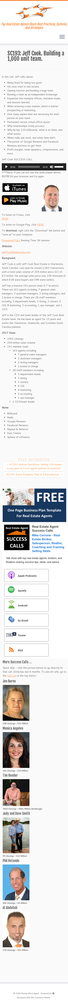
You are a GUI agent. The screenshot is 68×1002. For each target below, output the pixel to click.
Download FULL (11, 240)
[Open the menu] (62, 37)
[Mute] (51, 167)
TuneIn (15, 635)
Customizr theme (42, 997)
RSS (14, 650)
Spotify (15, 590)
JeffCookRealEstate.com (16, 252)
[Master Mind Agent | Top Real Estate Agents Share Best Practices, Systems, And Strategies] (34, 12)
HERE (5, 219)
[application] (34, 166)
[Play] (6, 167)
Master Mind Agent (30, 993)
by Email (16, 620)
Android (16, 605)
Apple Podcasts (21, 576)
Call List (12, 675)
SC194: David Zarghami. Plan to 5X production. (34, 474)
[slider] (29, 167)
